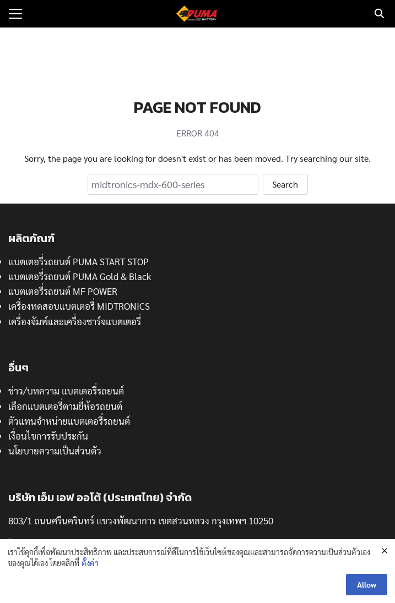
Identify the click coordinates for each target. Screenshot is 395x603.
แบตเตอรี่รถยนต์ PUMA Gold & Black (79, 276)
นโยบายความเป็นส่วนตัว (54, 451)
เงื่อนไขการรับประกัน (48, 436)
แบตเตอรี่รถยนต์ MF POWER (62, 291)
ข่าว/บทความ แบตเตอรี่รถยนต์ (66, 391)
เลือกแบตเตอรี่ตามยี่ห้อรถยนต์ (65, 406)
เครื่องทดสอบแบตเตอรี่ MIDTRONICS (79, 306)
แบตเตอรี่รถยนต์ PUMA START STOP (78, 261)
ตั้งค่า (90, 563)
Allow (366, 584)
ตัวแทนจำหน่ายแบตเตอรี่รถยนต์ (69, 421)
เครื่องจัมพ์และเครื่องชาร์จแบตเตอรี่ (74, 321)
